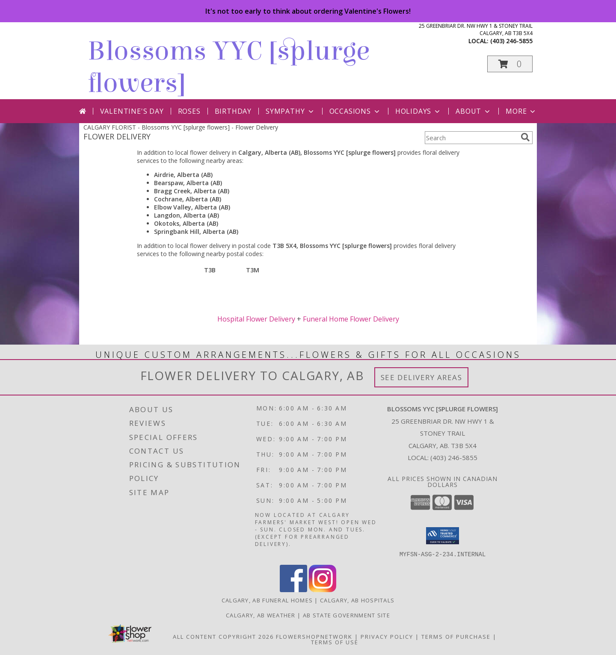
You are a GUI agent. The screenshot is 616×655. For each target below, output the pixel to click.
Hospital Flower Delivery (256, 319)
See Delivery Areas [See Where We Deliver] (421, 377)
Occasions (355, 111)
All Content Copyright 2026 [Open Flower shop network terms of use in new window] (223, 636)
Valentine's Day (132, 111)
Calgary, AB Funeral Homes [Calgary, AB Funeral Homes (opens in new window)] (267, 600)
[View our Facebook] (293, 589)
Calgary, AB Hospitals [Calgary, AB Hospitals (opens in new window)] (357, 600)
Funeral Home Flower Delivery (351, 319)
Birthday (233, 111)
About (474, 111)
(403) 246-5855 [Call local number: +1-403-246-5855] (511, 41)
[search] (525, 137)
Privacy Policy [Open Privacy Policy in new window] (387, 636)
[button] (510, 64)
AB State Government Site (346, 615)
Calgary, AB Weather (261, 615)
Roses (189, 111)
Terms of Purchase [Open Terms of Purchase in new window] (456, 636)
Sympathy (290, 111)
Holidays (418, 111)
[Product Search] (471, 138)
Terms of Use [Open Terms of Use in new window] (334, 642)
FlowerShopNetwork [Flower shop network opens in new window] (314, 636)
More (521, 111)
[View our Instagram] (322, 589)
